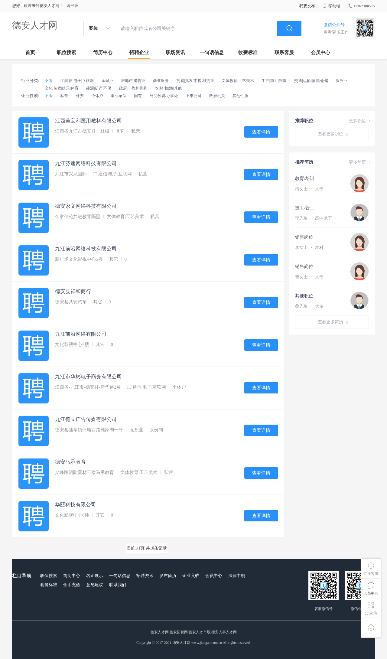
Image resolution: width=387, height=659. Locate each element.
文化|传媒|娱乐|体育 (62, 88)
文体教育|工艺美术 (238, 80)
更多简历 (360, 162)
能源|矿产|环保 (98, 88)
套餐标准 (48, 584)
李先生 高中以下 (313, 218)
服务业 (341, 80)
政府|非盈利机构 (133, 88)
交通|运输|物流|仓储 (311, 80)
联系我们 (117, 584)
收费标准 (248, 52)
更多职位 (360, 121)
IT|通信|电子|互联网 (77, 80)
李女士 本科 (309, 247)
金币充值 (71, 584)
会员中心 (320, 52)
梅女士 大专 (309, 189)
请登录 (72, 5)
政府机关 (217, 95)
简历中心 (102, 52)
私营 (64, 95)
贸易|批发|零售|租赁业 (195, 80)
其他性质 (240, 95)
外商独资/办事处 (164, 95)
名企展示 (94, 575)
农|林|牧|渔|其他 (168, 88)
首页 (30, 52)
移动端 (331, 6)
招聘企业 (139, 52)
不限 (49, 80)
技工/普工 (304, 207)
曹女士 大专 (309, 277)
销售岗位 (304, 237)
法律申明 (236, 575)
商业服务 (161, 80)
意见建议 (94, 584)
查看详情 (261, 131)
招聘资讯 (144, 575)
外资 (80, 95)
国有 (138, 95)
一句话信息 (212, 52)
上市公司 (193, 95)
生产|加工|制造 (274, 80)
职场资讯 (175, 52)
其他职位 (304, 295)
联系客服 (284, 52)
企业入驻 (190, 575)
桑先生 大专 (309, 306)
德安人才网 (34, 25)
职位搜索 (66, 52)
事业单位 (118, 95)
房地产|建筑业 (133, 80)
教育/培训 (304, 178)
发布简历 (167, 575)
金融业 (107, 80)
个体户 (97, 95)
